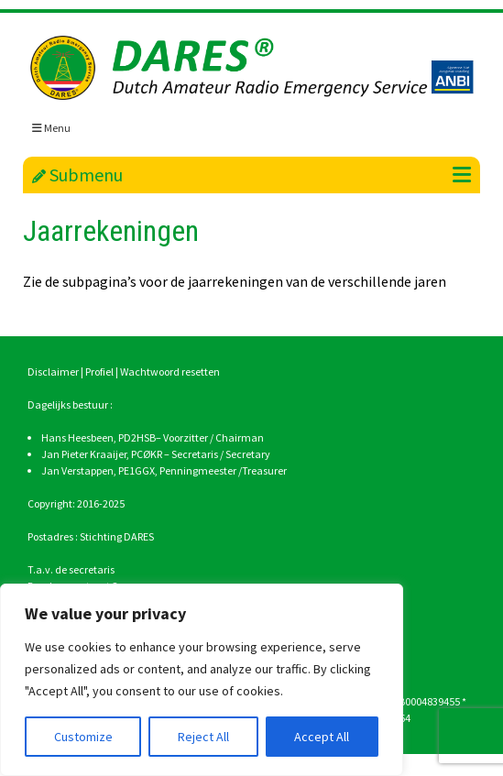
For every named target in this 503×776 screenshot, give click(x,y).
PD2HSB (137, 437)
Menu (51, 128)
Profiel (99, 371)
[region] (201, 680)
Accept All (321, 736)
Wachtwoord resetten (170, 371)
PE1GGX (136, 470)
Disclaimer (53, 371)
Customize (83, 736)
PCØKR (146, 454)
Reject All (203, 736)
